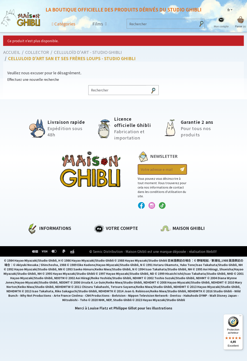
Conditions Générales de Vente (55, 259)
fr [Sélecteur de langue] (228, 9)
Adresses (101, 252)
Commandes (104, 245)
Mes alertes (103, 273)
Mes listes (102, 266)
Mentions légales (42, 245)
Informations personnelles (117, 238)
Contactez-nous (175, 277)
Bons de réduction (110, 259)
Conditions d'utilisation (49, 252)
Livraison (35, 266)
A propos (35, 238)
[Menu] (240, 316)
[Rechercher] (161, 23)
